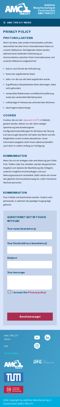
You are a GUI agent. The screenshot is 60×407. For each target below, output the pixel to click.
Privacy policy (36, 292)
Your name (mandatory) (29, 232)
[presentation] (31, 301)
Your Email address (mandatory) (29, 246)
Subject (29, 261)
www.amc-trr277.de (32, 120)
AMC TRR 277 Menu (17, 23)
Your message (29, 280)
